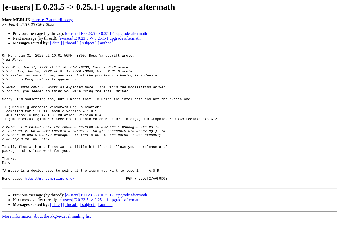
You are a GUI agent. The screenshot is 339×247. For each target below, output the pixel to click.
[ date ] (56, 43)
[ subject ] (88, 43)
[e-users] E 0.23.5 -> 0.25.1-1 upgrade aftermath (106, 33)
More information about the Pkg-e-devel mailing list (46, 242)
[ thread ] (71, 43)
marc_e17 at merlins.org (52, 19)
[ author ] (106, 43)
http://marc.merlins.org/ (49, 203)
